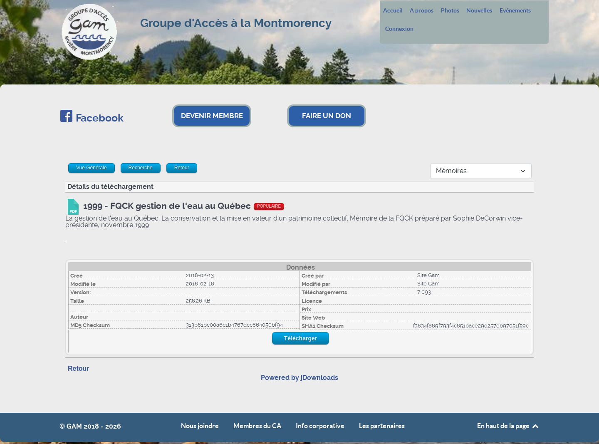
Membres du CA (257, 425)
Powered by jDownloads (299, 378)
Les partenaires (382, 425)
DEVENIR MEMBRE (212, 116)
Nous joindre (200, 425)
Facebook (100, 118)
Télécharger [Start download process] (300, 338)
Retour (78, 368)
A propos (421, 11)
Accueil (393, 11)
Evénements (515, 11)
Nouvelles (479, 11)
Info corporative (320, 425)
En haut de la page (508, 425)
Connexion (399, 29)
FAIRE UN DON (326, 116)
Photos (450, 11)
